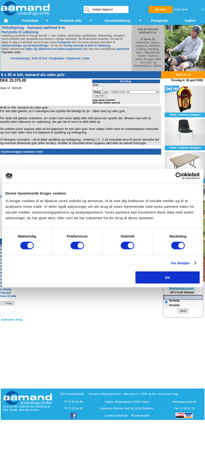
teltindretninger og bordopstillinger (25, 45)
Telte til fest (39, 58)
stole (86, 58)
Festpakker (57, 58)
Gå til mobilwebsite (72, 394)
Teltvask (5, 292)
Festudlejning (20, 58)
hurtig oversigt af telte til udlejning (87, 45)
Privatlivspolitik (140, 415)
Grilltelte (6, 289)
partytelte (122, 49)
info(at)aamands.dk (184, 402)
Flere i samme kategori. (185, 114)
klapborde (73, 58)
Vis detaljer (180, 263)
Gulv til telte (8, 296)
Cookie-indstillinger (116, 415)
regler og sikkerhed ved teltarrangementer (53, 49)
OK (167, 277)
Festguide (64, 42)
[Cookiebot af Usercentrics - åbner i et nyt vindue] (179, 176)
